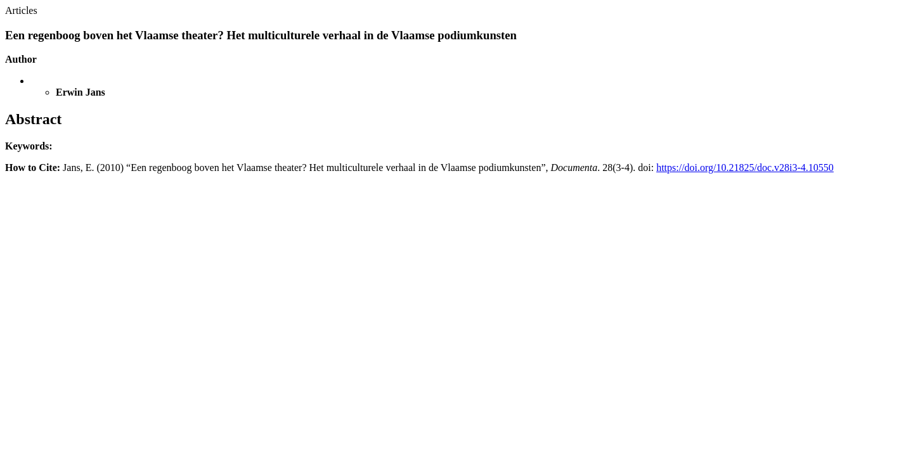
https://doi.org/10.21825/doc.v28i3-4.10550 (745, 167)
